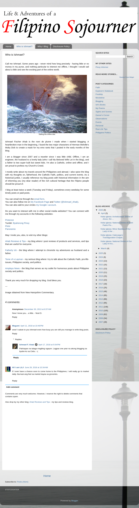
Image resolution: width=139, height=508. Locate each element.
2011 (101, 307)
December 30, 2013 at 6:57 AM (37, 309)
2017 (101, 284)
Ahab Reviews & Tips (15, 241)
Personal (99, 126)
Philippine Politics (103, 132)
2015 (101, 291)
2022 (101, 265)
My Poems (100, 108)
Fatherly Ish (11, 250)
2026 (101, 210)
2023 (101, 261)
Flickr (7, 226)
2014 (101, 295)
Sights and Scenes (104, 112)
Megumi (16, 326)
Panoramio (10, 229)
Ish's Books (101, 105)
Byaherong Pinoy (21, 223)
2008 (101, 318)
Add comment (12, 387)
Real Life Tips (101, 129)
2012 (101, 303)
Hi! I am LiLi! (18, 367)
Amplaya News (12, 268)
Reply (14, 317)
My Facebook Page (40, 202)
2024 (101, 257)
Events (98, 122)
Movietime (100, 98)
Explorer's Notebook (104, 91)
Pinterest (9, 220)
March (104, 248)
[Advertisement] (30, 169)
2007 (101, 322)
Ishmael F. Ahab (26, 345)
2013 (101, 299)
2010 (101, 310)
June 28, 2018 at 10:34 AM (36, 367)
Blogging (99, 101)
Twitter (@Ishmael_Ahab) (66, 202)
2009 (101, 314)
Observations (101, 119)
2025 (101, 253)
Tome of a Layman (14, 259)
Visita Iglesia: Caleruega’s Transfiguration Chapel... (112, 236)
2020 (101, 272)
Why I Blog (43, 46)
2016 (101, 288)
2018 (101, 280)
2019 (101, 276)
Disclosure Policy (61, 46)
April (103, 213)
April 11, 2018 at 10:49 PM (31, 326)
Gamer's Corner (102, 115)
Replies (18, 339)
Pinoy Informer (102, 67)
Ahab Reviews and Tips (39, 402)
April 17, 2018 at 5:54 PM (49, 345)
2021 (101, 268)
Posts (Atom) (22, 482)
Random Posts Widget (127, 77)
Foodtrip (99, 94)
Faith (98, 87)
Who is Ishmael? (25, 46)
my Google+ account (46, 205)
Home (8, 46)
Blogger (74, 501)
